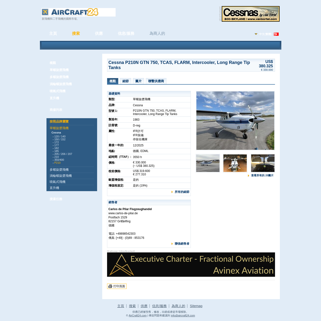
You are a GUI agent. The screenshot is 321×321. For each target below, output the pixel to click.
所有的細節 (182, 192)
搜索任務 (56, 199)
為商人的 (157, 33)
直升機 (54, 98)
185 (56, 151)
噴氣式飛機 (57, 91)
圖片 (138, 81)
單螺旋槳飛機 (59, 70)
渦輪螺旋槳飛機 (61, 84)
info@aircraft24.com (183, 315)
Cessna (56, 132)
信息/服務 (126, 33)
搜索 (76, 33)
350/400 (59, 159)
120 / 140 (59, 136)
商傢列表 (56, 110)
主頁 (53, 33)
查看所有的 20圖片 (262, 175)
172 (56, 142)
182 (56, 148)
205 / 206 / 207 (63, 153)
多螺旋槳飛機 (59, 77)
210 (56, 156)
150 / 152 (59, 139)
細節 (125, 81)
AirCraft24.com (138, 315)
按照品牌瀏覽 (59, 121)
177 (56, 145)
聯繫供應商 (156, 81)
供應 (99, 33)
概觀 (53, 63)
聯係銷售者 (182, 243)
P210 (57, 162)
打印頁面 (119, 286)
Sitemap (196, 306)
